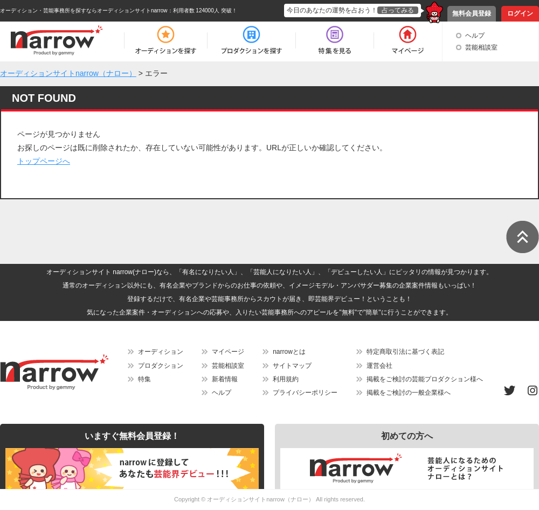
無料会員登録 (471, 13)
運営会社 (379, 365)
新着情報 (225, 379)
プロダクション (160, 365)
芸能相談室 (481, 47)
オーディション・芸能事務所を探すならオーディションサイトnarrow (84, 10)
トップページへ (43, 161)
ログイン (520, 13)
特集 (144, 379)
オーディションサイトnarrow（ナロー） (260, 499)
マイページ (228, 351)
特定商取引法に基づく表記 (405, 351)
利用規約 (286, 379)
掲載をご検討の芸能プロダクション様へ (425, 379)
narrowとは (289, 351)
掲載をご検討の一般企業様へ (409, 392)
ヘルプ (475, 35)
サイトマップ (292, 365)
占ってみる (398, 10)
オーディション (160, 351)
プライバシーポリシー (305, 392)
